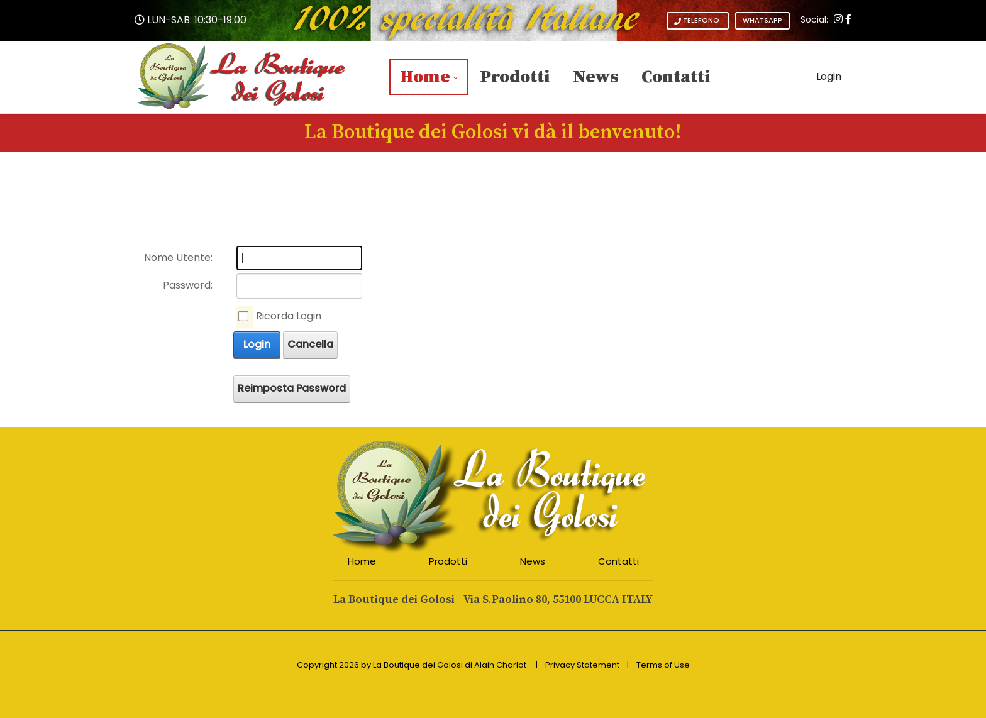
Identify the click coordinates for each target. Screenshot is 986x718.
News (532, 561)
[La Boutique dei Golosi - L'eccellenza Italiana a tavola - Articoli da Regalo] (242, 76)
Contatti (618, 561)
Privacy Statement (582, 665)
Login (828, 76)
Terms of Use (663, 665)
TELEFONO (697, 20)
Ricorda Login (288, 316)
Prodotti (448, 561)
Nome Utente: (178, 257)
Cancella (310, 344)
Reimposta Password (292, 388)
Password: (188, 285)
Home (362, 561)
